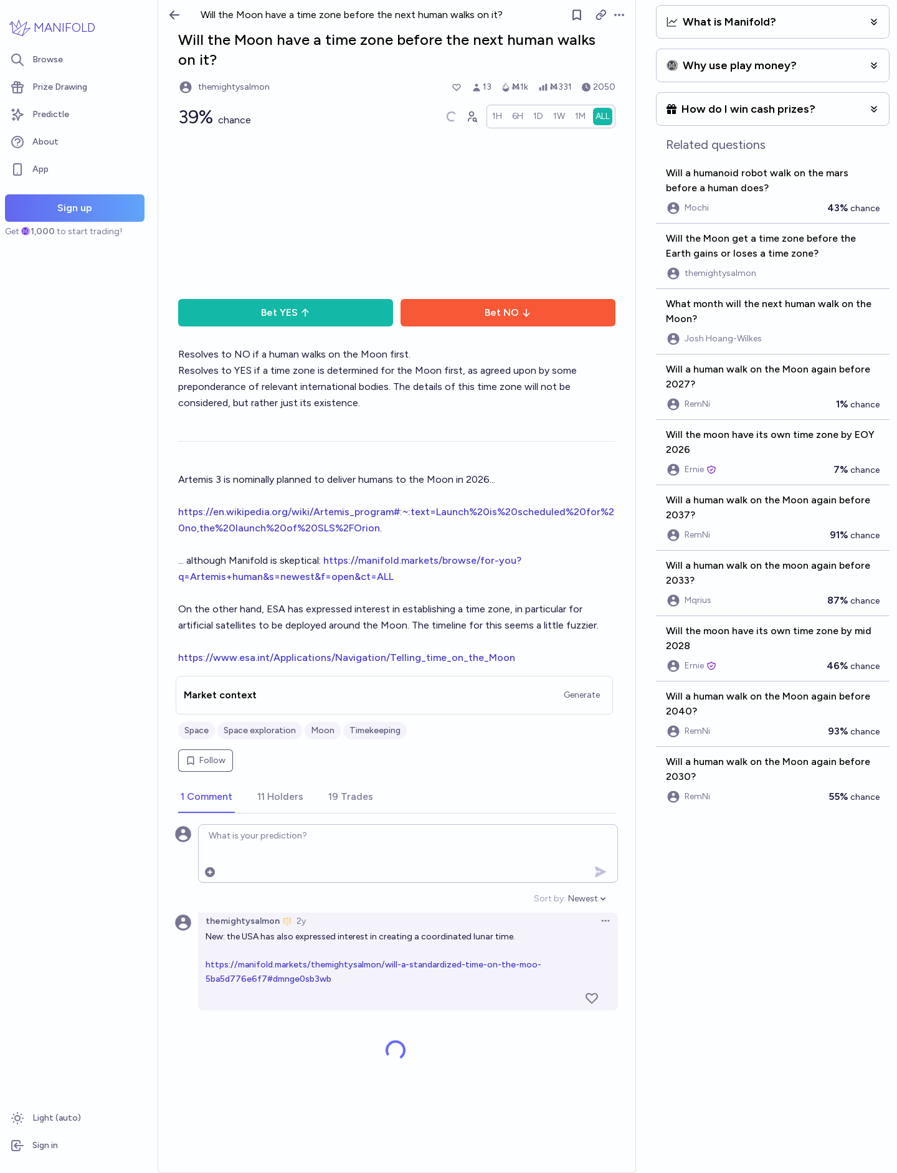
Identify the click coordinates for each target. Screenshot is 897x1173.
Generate (582, 695)
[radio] (497, 116)
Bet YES (285, 312)
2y (301, 921)
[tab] (206, 797)
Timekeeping (375, 730)
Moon (323, 730)
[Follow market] (576, 15)
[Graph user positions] (471, 116)
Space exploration (260, 730)
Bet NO (508, 312)
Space (196, 730)
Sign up (74, 208)
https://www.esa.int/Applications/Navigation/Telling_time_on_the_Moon (346, 657)
